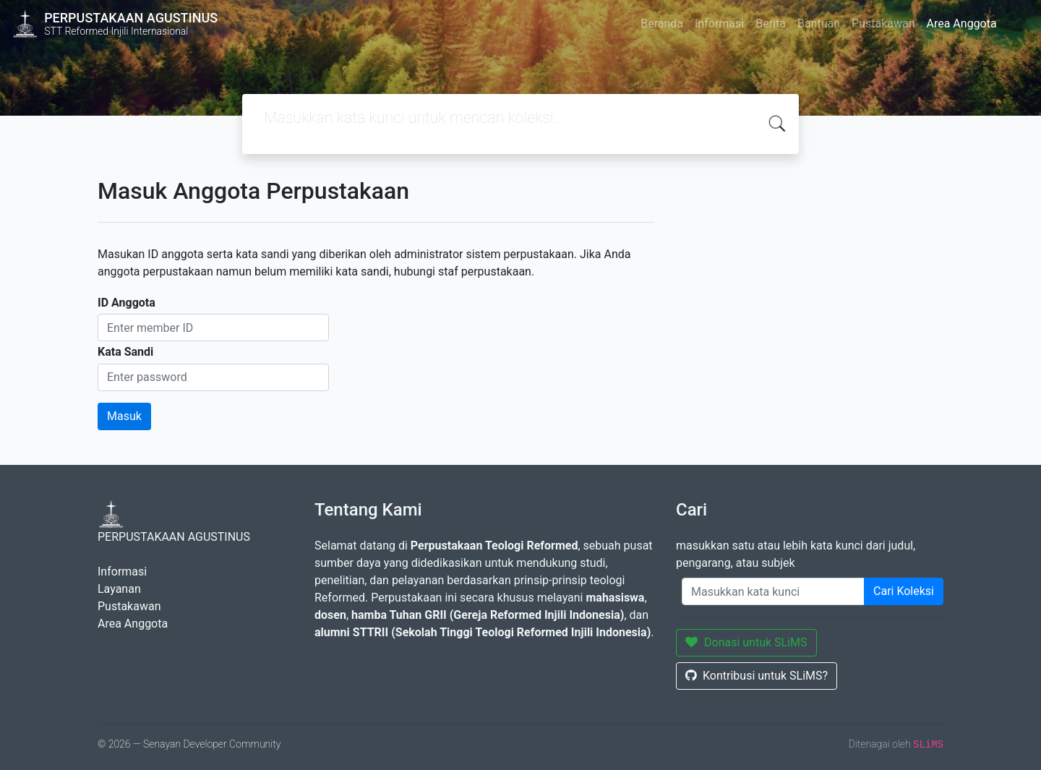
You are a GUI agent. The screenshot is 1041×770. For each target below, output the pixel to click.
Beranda (662, 23)
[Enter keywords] (773, 591)
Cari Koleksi (903, 591)
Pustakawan (883, 23)
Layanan (119, 589)
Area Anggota (962, 23)
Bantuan (818, 23)
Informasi (719, 23)
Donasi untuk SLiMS (746, 642)
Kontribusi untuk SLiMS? (756, 676)
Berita (770, 23)
